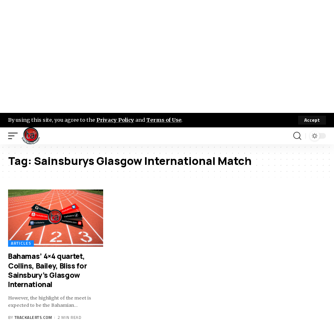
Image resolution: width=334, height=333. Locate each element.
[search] (297, 136)
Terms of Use (163, 120)
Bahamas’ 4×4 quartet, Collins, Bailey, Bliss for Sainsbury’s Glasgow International (47, 270)
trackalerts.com (33, 317)
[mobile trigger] (15, 135)
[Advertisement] (167, 56)
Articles (21, 243)
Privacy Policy (115, 120)
